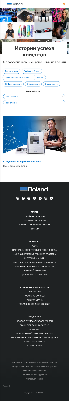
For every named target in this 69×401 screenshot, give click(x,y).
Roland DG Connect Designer (34, 304)
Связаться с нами (34, 378)
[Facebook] (23, 198)
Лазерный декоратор (34, 270)
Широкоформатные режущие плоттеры (34, 254)
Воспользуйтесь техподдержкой (34, 321)
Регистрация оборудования (34, 374)
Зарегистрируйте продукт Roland (34, 333)
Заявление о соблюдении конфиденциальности (34, 362)
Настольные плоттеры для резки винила (34, 250)
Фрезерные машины (34, 258)
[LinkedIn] (51, 198)
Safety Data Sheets (34, 341)
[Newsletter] (17, 198)
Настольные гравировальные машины (34, 262)
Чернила (34, 228)
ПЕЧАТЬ (34, 212)
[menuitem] (64, 4)
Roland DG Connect (34, 295)
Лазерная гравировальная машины (34, 266)
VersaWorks (34, 291)
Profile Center (34, 345)
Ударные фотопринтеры (34, 274)
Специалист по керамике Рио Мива (22, 161)
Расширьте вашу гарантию (34, 325)
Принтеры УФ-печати (35, 220)
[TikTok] (34, 198)
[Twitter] (40, 198)
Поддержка (34, 316)
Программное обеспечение (34, 287)
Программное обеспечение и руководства (34, 337)
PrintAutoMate (34, 299)
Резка (34, 245)
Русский (6, 385)
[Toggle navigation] (3, 4)
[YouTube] (45, 198)
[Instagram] (28, 198)
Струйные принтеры (34, 216)
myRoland (34, 329)
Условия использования (34, 370)
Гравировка (34, 241)
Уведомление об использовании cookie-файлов (34, 366)
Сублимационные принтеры (34, 224)
